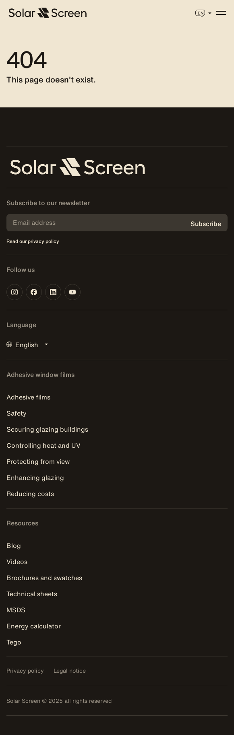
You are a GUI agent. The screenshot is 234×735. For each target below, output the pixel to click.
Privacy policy (25, 670)
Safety (16, 413)
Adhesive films (28, 397)
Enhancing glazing (35, 477)
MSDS (15, 610)
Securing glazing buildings (47, 429)
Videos (16, 561)
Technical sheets (31, 594)
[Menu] (221, 12)
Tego (13, 642)
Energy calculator (33, 626)
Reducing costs (30, 493)
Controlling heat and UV (43, 445)
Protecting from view (38, 461)
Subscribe (206, 223)
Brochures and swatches (44, 577)
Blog (13, 545)
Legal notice (70, 670)
